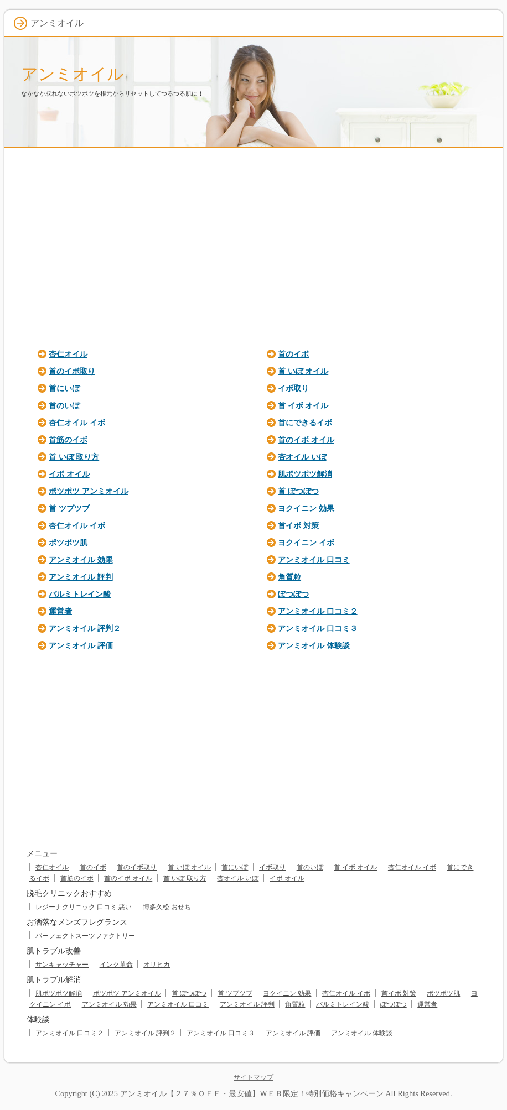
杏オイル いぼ (302, 456)
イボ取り (293, 388)
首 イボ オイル (303, 405)
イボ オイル (69, 474)
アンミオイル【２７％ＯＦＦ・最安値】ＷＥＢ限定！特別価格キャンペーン (252, 1093)
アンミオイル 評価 (81, 645)
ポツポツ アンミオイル (88, 491)
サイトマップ (253, 1077)
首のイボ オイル (306, 439)
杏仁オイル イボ (77, 422)
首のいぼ (64, 405)
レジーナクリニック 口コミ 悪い (83, 907)
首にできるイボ (305, 422)
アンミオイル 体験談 (314, 645)
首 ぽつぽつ (298, 491)
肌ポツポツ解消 (305, 474)
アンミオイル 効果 (81, 559)
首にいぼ (64, 388)
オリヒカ (156, 964)
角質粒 (289, 576)
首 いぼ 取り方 (74, 456)
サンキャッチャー (62, 964)
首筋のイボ (68, 439)
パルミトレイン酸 (80, 594)
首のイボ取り (72, 371)
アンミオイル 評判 (81, 576)
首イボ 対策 (298, 525)
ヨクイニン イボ (306, 542)
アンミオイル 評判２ (85, 628)
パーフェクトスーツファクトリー (85, 936)
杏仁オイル (68, 354)
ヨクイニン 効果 (306, 508)
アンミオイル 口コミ (314, 559)
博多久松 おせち (167, 907)
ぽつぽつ (293, 594)
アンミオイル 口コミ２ (318, 611)
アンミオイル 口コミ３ (318, 628)
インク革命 (116, 964)
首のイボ (293, 354)
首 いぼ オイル (303, 371)
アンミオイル (72, 74)
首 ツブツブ (69, 508)
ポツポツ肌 (68, 542)
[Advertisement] (253, 244)
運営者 (60, 611)
